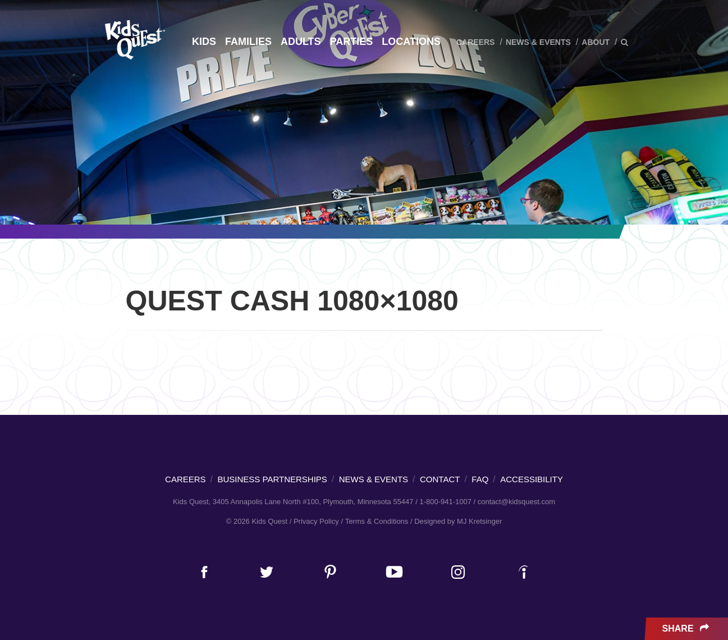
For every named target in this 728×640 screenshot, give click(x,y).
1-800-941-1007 (445, 501)
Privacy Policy (316, 521)
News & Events (538, 42)
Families (248, 41)
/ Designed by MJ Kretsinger (456, 521)
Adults (301, 41)
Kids (204, 41)
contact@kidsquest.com (516, 501)
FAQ (479, 479)
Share (686, 628)
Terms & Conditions (377, 521)
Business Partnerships (272, 479)
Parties (351, 41)
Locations (411, 41)
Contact (440, 479)
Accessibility (531, 479)
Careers (475, 42)
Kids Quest (133, 39)
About (596, 42)
